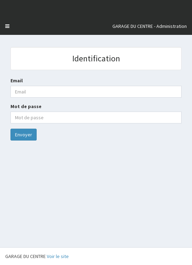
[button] (7, 26)
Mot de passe (26, 106)
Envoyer (23, 134)
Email (16, 80)
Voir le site (58, 256)
